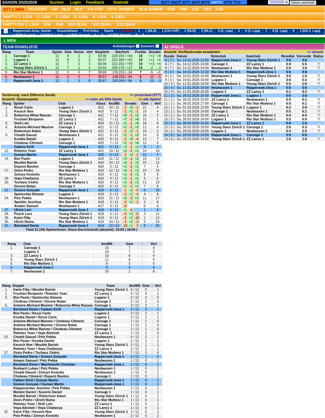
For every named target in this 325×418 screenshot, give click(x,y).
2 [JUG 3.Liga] (119, 35)
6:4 (288, 64)
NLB (66, 9)
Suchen (57, 2)
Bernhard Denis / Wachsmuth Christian (44, 364)
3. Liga (63, 17)
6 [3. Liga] (252, 30)
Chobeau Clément (28, 143)
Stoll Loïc (21, 123)
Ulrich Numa (24, 221)
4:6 (304, 60)
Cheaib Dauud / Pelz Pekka (34, 337)
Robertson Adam (27, 131)
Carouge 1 (22, 56)
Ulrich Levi (22, 210)
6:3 (304, 91)
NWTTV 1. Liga (17, 17)
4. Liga (81, 17)
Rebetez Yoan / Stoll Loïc (33, 404)
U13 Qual (102, 24)
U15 (195, 9)
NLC (79, 9)
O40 (183, 9)
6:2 (304, 80)
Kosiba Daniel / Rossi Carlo (35, 317)
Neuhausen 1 (24, 77)
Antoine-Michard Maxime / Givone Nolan (45, 325)
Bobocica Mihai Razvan (32, 115)
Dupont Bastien (26, 166)
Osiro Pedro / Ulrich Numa (34, 400)
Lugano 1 (21, 60)
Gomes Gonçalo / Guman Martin (38, 384)
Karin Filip (22, 217)
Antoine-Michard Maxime (33, 127)
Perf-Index (91, 30)
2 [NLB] (190, 30)
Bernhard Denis (26, 225)
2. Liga (44, 17)
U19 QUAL (126, 24)
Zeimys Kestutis (26, 174)
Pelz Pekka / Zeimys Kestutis (36, 415)
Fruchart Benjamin (28, 119)
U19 (219, 9)
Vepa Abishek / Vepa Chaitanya (38, 408)
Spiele (109, 30)
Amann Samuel (26, 206)
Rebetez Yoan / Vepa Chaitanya (38, 348)
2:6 (288, 68)
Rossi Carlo (23, 107)
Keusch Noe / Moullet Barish (36, 344)
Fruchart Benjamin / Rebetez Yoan (40, 293)
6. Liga (118, 17)
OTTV (228, 2)
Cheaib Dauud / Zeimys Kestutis (38, 372)
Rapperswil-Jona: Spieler (32, 30)
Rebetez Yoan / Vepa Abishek (36, 333)
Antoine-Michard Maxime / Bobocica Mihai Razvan (53, 305)
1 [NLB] (151, 30)
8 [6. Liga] (280, 30)
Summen (149, 46)
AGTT (165, 2)
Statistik (121, 2)
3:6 (288, 60)
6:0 (288, 103)
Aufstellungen (126, 46)
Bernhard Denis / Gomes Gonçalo (40, 356)
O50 (171, 9)
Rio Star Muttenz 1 (28, 72)
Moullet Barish (25, 162)
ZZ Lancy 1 (22, 63)
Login (75, 2)
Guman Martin (25, 154)
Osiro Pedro (23, 170)
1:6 (304, 68)
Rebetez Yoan (25, 150)
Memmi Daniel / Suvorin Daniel (37, 392)
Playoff (38, 9)
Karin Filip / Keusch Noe (32, 411)
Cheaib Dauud (25, 135)
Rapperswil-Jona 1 (28, 80)
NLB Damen (151, 9)
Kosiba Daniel (25, 139)
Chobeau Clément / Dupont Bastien (41, 376)
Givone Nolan (25, 186)
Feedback (95, 2)
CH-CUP (95, 9)
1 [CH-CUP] (170, 30)
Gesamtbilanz (67, 30)
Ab (54, 9)
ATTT (186, 2)
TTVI (236, 2)
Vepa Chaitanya (26, 178)
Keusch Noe (23, 111)
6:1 (288, 91)
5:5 (304, 64)
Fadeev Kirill (24, 147)
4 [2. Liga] (225, 30)
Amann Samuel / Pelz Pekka (35, 360)
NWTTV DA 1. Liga (21, 24)
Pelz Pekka (22, 198)
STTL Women (121, 9)
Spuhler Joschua (27, 202)
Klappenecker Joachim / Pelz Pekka (41, 388)
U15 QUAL (77, 24)
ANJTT (176, 2)
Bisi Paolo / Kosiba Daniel (33, 341)
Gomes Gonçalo (26, 190)
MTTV (205, 2)
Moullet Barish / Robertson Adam (39, 396)
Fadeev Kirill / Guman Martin (36, 380)
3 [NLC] (207, 30)
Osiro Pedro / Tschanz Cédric (36, 352)
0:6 (288, 76)
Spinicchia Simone (29, 194)
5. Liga (100, 17)
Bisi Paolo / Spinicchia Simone (37, 297)
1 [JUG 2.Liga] (78, 35)
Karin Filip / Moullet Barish (34, 289)
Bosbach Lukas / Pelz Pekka (35, 368)
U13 (207, 9)
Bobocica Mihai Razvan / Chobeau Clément (47, 329)
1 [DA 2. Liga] (309, 30)
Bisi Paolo (22, 158)
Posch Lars (23, 214)
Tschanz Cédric (26, 182)
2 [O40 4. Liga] (51, 35)
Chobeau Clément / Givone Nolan (39, 301)
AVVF (196, 2)
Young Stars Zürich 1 (30, 67)
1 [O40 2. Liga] (24, 35)
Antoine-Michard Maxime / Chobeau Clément (48, 321)
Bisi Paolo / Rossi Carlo (32, 313)
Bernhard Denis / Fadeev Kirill (37, 309)
